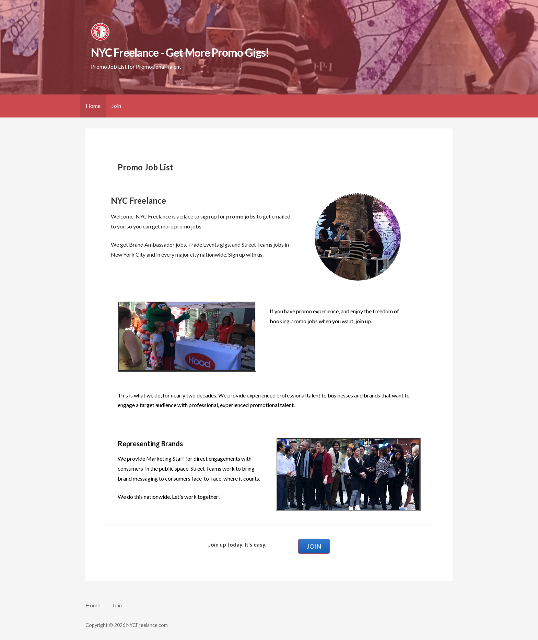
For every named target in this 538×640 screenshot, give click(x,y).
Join (116, 105)
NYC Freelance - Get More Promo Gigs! (180, 52)
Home (93, 105)
